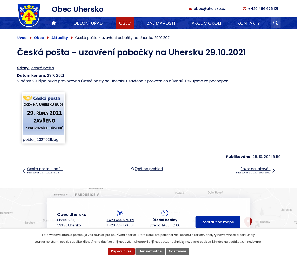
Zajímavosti (161, 23)
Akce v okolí (206, 23)
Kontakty (248, 23)
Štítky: (23, 68)
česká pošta (42, 68)
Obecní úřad (88, 23)
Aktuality (59, 37)
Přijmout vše (121, 251)
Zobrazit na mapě (218, 222)
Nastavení (177, 251)
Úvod (54, 23)
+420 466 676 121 (120, 220)
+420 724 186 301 (120, 225)
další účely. (247, 235)
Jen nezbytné (150, 251)
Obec (125, 23)
